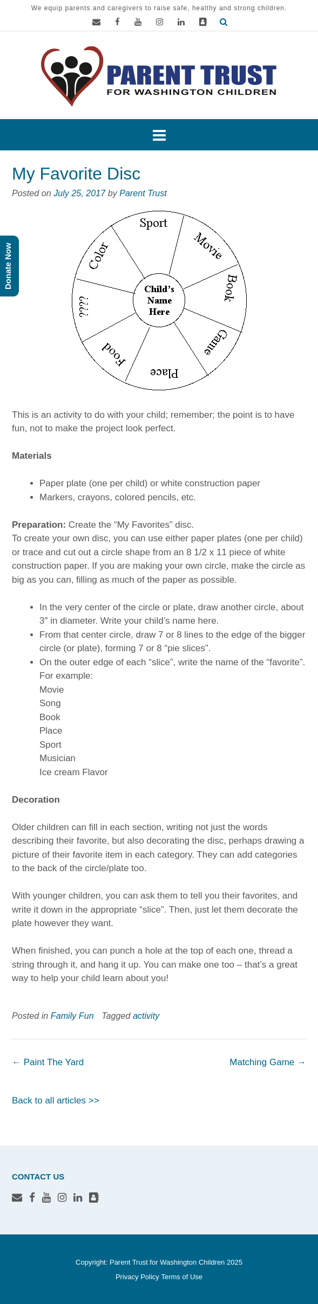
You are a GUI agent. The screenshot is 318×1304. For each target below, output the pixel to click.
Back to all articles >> (55, 1100)
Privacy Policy (137, 1276)
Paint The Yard (48, 1062)
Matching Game (267, 1062)
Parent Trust (143, 193)
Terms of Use (181, 1276)
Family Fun (72, 1015)
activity (146, 1015)
